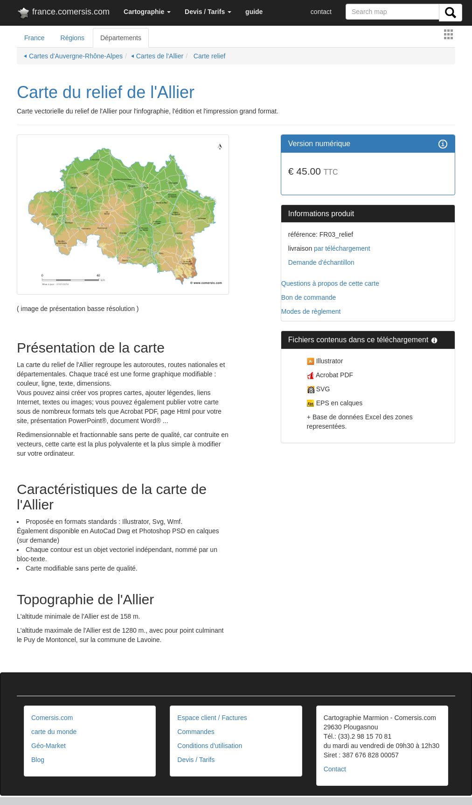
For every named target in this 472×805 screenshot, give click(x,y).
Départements (120, 38)
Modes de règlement (311, 311)
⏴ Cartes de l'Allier (157, 56)
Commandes (195, 731)
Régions (72, 38)
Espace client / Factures (212, 717)
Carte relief (208, 56)
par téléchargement (341, 248)
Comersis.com (52, 717)
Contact (335, 769)
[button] (147, 11)
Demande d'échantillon (321, 262)
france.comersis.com (63, 13)
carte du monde (53, 731)
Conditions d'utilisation (209, 745)
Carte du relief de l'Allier (105, 92)
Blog (37, 759)
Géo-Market (48, 745)
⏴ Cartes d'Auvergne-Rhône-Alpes (73, 56)
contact (321, 11)
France (34, 38)
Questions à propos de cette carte (330, 283)
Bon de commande (308, 297)
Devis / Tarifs (196, 759)
